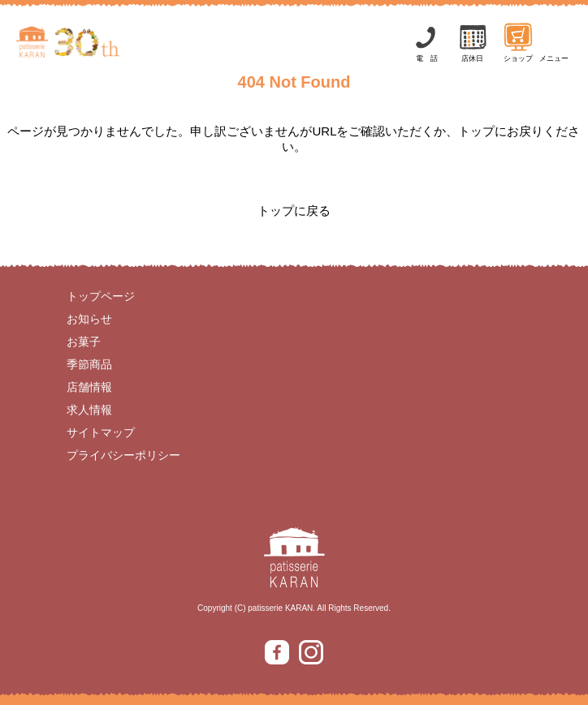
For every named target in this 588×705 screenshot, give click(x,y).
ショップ (518, 41)
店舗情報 (89, 386)
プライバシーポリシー (123, 455)
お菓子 (84, 341)
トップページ (101, 296)
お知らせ (89, 318)
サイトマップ (101, 432)
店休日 (472, 41)
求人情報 (89, 409)
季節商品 (89, 364)
